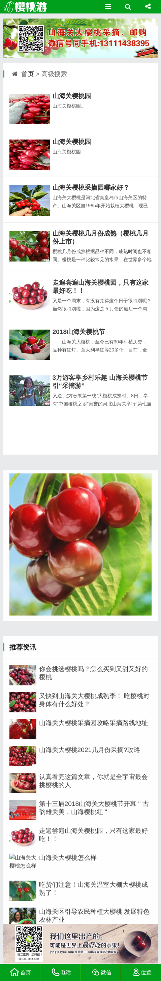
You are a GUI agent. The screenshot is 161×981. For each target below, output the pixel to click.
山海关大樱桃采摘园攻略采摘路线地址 (93, 915)
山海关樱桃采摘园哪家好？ (91, 187)
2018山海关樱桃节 (79, 331)
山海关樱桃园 (72, 95)
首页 (27, 74)
